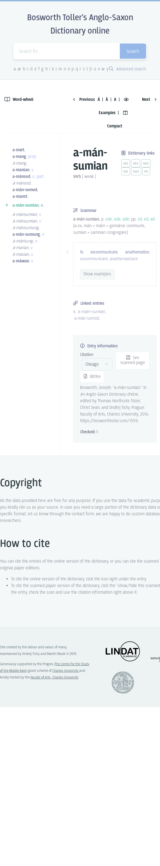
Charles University (65, 670)
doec (136, 172)
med (146, 164)
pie (146, 172)
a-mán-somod (86, 318)
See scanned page (132, 360)
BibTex (92, 377)
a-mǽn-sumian (91, 312)
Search (132, 51)
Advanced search (127, 69)
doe (125, 172)
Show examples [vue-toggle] (97, 274)
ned (135, 164)
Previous (84, 100)
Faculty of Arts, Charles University (54, 677)
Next (149, 100)
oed (125, 164)
